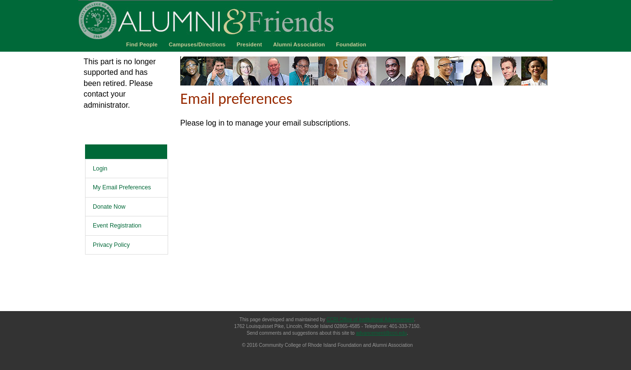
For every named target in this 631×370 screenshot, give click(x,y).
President (249, 44)
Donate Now (109, 206)
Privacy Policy (111, 245)
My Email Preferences (122, 187)
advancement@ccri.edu (381, 333)
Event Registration (117, 225)
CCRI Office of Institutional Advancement (370, 319)
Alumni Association (299, 44)
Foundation (351, 44)
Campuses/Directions (197, 44)
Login (100, 168)
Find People (142, 44)
